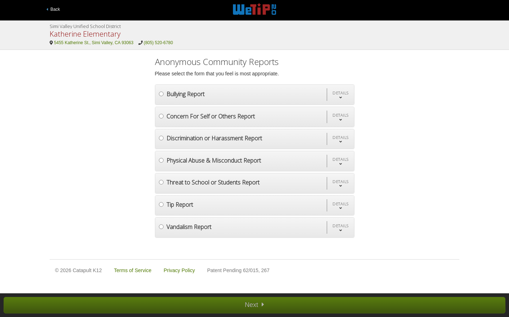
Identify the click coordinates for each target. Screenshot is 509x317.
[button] (340, 94)
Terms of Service (132, 270)
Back (53, 9)
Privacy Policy (179, 270)
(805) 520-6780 (158, 42)
